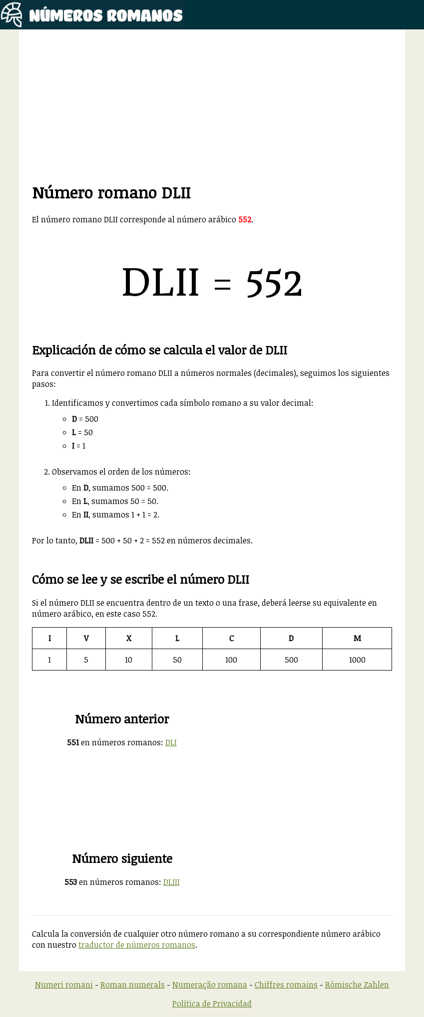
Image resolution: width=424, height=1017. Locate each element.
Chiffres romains (286, 984)
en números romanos (114, 742)
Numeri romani (64, 984)
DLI (171, 742)
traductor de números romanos (136, 944)
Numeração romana (209, 984)
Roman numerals (132, 984)
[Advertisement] (212, 111)
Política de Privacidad (212, 1003)
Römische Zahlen (357, 984)
